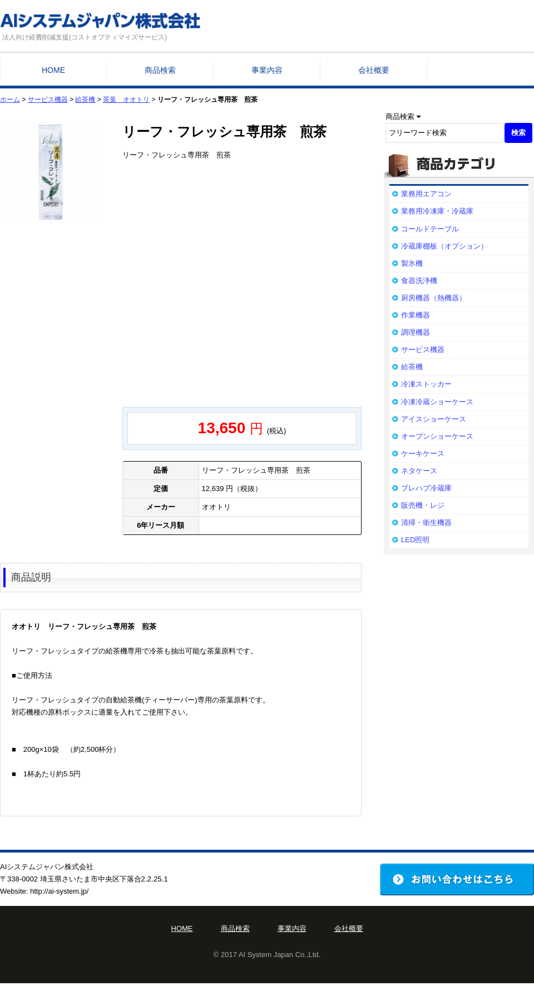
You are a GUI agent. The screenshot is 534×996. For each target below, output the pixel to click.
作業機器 (415, 315)
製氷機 (412, 263)
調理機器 (415, 332)
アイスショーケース (433, 419)
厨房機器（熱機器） (433, 298)
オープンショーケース (437, 436)
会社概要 (373, 70)
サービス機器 (48, 99)
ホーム (10, 99)
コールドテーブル (430, 229)
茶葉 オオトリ (126, 99)
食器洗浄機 (419, 280)
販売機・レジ (422, 505)
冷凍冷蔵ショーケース (437, 402)
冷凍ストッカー (426, 384)
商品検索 (160, 70)
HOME (53, 70)
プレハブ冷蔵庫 (426, 488)
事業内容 (267, 70)
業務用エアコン (426, 194)
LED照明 (415, 540)
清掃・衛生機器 (426, 522)
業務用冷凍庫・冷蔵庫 (437, 211)
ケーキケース (422, 453)
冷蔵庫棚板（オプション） (444, 246)
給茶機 (85, 99)
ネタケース (419, 471)
